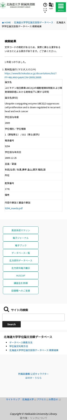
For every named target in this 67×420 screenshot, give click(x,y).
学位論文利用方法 (18, 346)
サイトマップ (14, 399)
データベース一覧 (21, 253)
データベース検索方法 (20, 342)
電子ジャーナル (21, 238)
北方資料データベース (20, 260)
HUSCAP (20, 275)
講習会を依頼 (21, 283)
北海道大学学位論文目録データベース (28, 337)
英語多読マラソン (20, 230)
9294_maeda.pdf (14, 208)
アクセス (43, 399)
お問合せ (55, 399)
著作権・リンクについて (33, 418)
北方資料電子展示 (20, 268)
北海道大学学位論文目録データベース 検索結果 (33, 350)
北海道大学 (29, 399)
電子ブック (21, 245)
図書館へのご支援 (20, 290)
